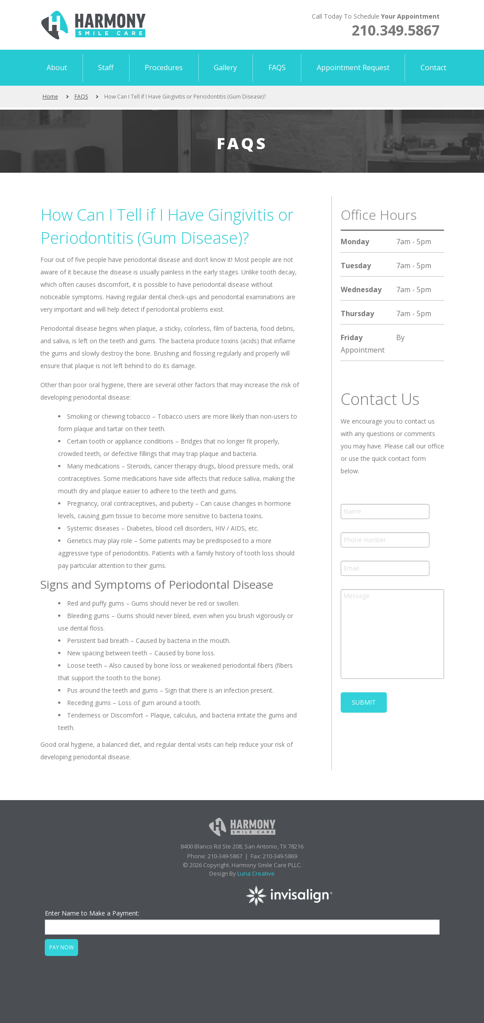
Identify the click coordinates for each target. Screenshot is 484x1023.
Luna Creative (256, 873)
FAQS (81, 96)
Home (50, 96)
